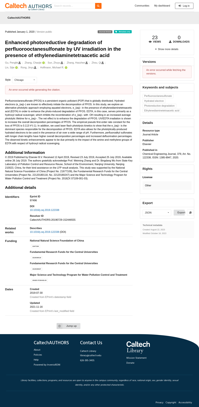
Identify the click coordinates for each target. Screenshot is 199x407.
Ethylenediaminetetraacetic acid (161, 110)
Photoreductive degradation (159, 105)
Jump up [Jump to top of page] (67, 326)
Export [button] (181, 212)
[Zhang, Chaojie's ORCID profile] (43, 63)
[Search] (98, 6)
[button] (167, 185)
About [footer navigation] (37, 350)
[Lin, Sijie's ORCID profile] (16, 67)
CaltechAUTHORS (19, 17)
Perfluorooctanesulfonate (158, 96)
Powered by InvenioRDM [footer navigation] (47, 365)
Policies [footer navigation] (38, 355)
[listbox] (24, 80)
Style (8, 79)
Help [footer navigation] (36, 360)
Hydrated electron (154, 101)
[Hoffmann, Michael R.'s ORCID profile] (65, 67)
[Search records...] (73, 6)
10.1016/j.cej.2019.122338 (44, 210)
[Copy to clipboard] (190, 213)
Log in (184, 6)
